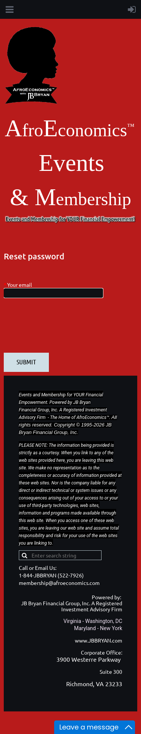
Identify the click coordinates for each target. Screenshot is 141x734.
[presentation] (61, 329)
